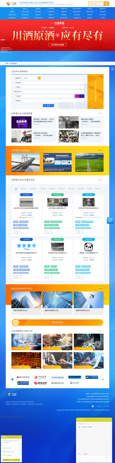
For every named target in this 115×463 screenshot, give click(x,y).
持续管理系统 (57, 322)
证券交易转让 (25, 14)
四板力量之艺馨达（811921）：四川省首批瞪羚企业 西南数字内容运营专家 (91, 120)
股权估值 (38, 14)
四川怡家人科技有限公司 (57, 208)
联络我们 (85, 454)
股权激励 (63, 14)
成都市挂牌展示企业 (83, 310)
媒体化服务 (77, 14)
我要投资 (89, 8)
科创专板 (92, 188)
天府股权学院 (25, 18)
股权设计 (51, 14)
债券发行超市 (12, 14)
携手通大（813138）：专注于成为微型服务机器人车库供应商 (44, 120)
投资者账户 (38, 11)
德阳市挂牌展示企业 (51, 310)
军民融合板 (21, 188)
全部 (12, 189)
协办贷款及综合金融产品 (26, 406)
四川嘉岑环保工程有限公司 (57, 253)
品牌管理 (89, 14)
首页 (12, 8)
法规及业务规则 (76, 8)
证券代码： (24, 215)
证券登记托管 (25, 11)
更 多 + (101, 113)
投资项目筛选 (90, 11)
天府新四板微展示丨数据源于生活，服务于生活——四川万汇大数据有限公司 (91, 134)
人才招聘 (107, 411)
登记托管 (101, 188)
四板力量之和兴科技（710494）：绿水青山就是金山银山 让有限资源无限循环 (44, 134)
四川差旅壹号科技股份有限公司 (26, 253)
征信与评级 (103, 14)
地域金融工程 (77, 18)
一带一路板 (41, 188)
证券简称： (24, 213)
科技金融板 (52, 188)
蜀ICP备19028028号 (86, 414)
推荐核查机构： (23, 217)
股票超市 (12, 11)
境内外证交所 (64, 18)
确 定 (48, 105)
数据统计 (89, 18)
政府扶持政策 (77, 11)
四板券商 (63, 11)
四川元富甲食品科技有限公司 (89, 208)
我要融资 (38, 8)
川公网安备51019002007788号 (100, 414)
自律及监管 (103, 11)
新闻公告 (25, 8)
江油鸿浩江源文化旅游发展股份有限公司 (26, 208)
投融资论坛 (103, 8)
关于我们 (102, 18)
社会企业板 (82, 188)
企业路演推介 (51, 11)
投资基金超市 (12, 18)
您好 (79, 454)
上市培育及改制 (38, 18)
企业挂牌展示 (51, 8)
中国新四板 (51, 18)
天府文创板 (31, 188)
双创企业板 (62, 188)
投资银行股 (64, 8)
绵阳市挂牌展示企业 (20, 310)
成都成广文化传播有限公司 (88, 253)
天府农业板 (72, 188)
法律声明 (99, 411)
